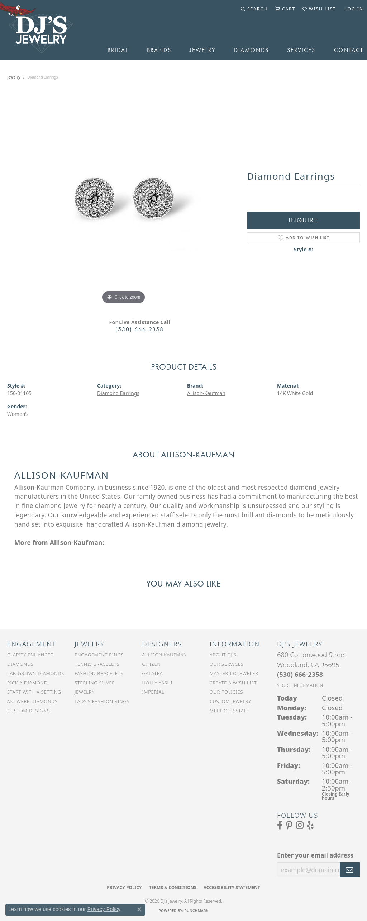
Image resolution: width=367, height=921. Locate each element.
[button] (254, 9)
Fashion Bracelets (99, 673)
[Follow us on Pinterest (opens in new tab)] (289, 825)
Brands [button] (159, 50)
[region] (123, 198)
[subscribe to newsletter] (350, 869)
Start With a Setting (34, 692)
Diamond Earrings (118, 393)
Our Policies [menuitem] (226, 692)
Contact (348, 50)
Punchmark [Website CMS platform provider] (197, 910)
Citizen (151, 664)
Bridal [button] (118, 50)
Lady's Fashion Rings (102, 701)
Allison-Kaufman (206, 393)
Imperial (153, 692)
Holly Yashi (157, 682)
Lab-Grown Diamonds (35, 673)
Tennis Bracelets (97, 664)
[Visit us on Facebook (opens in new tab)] (279, 825)
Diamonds (251, 50)
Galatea (152, 673)
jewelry (13, 77)
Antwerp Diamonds (32, 701)
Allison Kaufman (164, 654)
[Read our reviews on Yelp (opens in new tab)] (310, 825)
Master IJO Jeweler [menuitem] (234, 673)
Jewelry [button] (202, 50)
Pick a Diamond (27, 682)
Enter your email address (315, 855)
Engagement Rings (99, 654)
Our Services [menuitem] (227, 664)
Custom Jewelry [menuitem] (230, 701)
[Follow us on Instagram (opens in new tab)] (300, 825)
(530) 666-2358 (139, 329)
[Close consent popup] (139, 909)
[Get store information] (300, 685)
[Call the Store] (300, 674)
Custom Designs (28, 710)
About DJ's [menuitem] (223, 654)
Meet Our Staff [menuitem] (229, 710)
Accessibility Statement (232, 887)
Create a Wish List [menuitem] (233, 682)
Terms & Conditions (172, 887)
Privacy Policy (124, 887)
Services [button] (301, 50)
